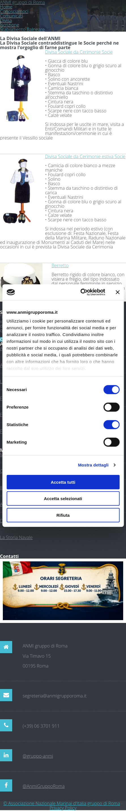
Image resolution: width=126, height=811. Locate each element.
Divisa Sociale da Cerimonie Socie (79, 52)
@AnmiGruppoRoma (44, 786)
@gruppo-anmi (38, 756)
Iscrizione (9, 25)
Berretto (60, 265)
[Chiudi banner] (117, 292)
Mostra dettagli (93, 465)
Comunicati (11, 16)
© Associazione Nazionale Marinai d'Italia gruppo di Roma (61, 803)
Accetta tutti (63, 481)
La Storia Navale (16, 537)
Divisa (6, 20)
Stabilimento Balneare (22, 29)
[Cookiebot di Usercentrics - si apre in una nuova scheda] (80, 292)
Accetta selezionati (63, 498)
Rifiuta (63, 515)
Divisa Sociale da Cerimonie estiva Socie (85, 156)
